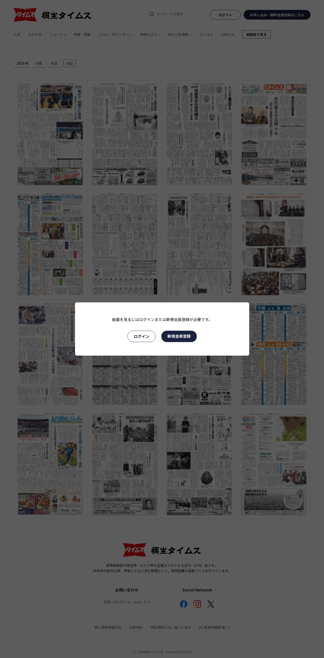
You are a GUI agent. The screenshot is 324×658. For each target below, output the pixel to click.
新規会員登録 (179, 336)
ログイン (141, 336)
